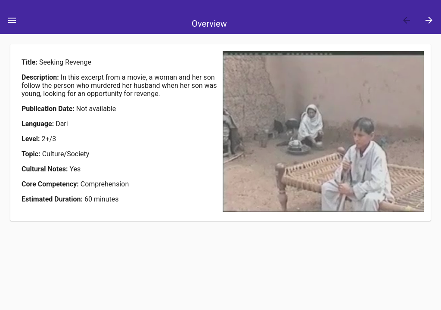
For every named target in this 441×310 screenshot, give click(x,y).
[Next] (429, 20)
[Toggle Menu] (12, 20)
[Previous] (406, 20)
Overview (209, 24)
